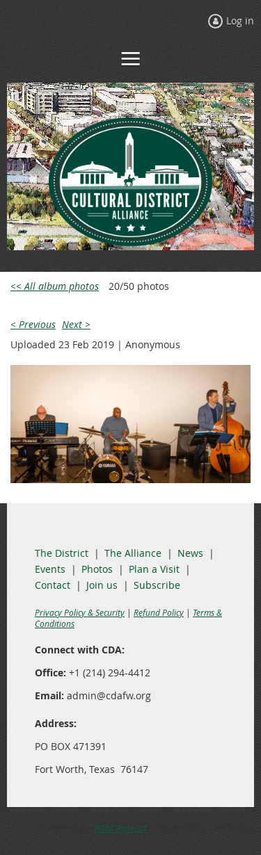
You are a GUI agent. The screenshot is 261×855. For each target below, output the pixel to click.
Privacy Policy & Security (80, 612)
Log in (240, 20)
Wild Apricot (121, 827)
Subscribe (157, 585)
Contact (52, 585)
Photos (97, 569)
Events (50, 569)
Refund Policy (159, 612)
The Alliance (132, 553)
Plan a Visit (154, 569)
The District (61, 553)
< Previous (33, 324)
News (190, 553)
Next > (76, 324)
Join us (102, 585)
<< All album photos (54, 286)
